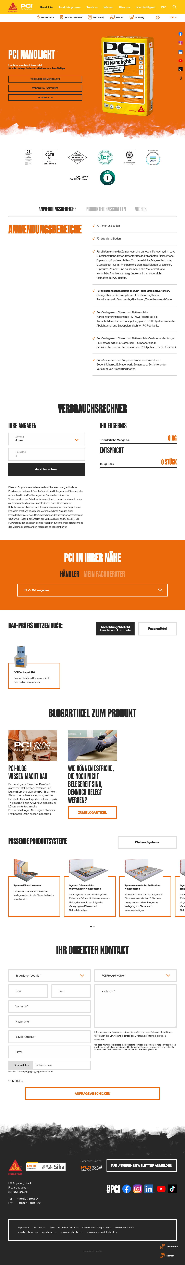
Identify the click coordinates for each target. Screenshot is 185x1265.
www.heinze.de (49, 1232)
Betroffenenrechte (124, 1227)
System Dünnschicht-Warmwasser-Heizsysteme (85, 887)
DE (174, 17)
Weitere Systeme (147, 842)
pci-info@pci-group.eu (155, 1035)
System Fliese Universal (27, 885)
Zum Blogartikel (92, 813)
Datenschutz (39, 1227)
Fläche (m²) (20, 452)
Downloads (45, 97)
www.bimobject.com (28, 1232)
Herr (18, 991)
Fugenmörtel (157, 629)
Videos (141, 209)
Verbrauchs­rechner (45, 88)
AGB (52, 1227)
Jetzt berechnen (47, 469)
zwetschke (98, 1251)
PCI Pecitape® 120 (24, 672)
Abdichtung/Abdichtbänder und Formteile (115, 628)
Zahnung (19, 436)
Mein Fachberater (104, 574)
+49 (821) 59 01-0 (27, 1198)
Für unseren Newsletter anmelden (141, 1165)
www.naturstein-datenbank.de (102, 1232)
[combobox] (173, 7)
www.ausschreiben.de (72, 1232)
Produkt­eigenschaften (106, 209)
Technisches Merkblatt (45, 79)
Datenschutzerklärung (161, 1032)
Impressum (23, 1227)
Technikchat (169, 1246)
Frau (61, 991)
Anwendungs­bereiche (57, 209)
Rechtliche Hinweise (68, 1227)
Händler (69, 574)
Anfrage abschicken (92, 1094)
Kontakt (167, 1255)
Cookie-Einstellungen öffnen (96, 1227)
